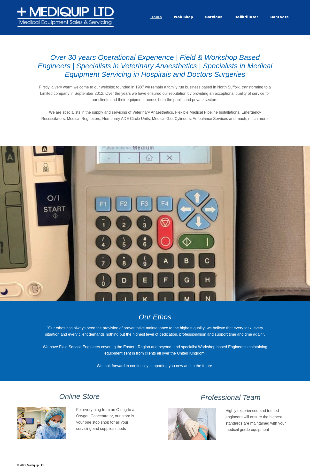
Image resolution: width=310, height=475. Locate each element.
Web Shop (183, 17)
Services (213, 17)
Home (156, 17)
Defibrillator (246, 17)
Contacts (279, 17)
